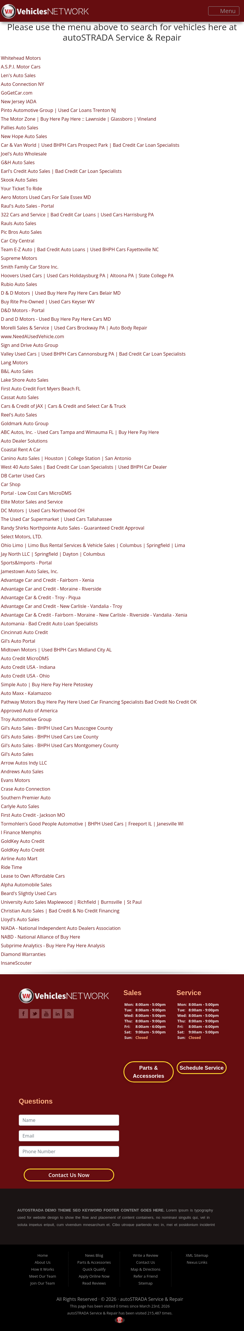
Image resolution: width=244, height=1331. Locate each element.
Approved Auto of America (29, 710)
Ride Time (11, 867)
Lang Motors (14, 362)
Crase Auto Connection (25, 789)
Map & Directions (145, 1269)
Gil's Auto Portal (18, 641)
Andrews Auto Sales (22, 771)
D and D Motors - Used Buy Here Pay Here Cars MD (56, 319)
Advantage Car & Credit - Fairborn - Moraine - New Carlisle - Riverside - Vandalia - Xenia (94, 615)
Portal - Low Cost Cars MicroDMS (36, 493)
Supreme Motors (19, 258)
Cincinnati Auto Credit (24, 632)
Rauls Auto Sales (18, 223)
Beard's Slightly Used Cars (28, 893)
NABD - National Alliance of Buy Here (40, 937)
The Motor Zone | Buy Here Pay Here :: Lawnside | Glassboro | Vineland (78, 119)
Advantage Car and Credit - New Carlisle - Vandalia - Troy (61, 606)
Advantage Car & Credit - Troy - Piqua (41, 597)
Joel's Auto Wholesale (24, 154)
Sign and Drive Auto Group (29, 345)
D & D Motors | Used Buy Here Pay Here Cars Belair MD (61, 293)
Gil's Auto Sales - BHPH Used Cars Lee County (49, 737)
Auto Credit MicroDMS (25, 658)
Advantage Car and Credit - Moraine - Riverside (51, 589)
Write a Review (145, 1255)
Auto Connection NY (22, 84)
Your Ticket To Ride (21, 188)
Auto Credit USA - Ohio (25, 676)
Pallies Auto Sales (19, 127)
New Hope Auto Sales (24, 136)
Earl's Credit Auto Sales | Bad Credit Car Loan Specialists (61, 171)
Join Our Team (42, 1283)
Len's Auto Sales (18, 75)
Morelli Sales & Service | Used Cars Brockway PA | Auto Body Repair (74, 328)
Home (42, 1255)
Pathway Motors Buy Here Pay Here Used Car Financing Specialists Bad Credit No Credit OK (99, 702)
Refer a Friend (146, 1276)
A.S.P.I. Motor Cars (20, 67)
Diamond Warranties (23, 954)
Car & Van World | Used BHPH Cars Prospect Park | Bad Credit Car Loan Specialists (90, 145)
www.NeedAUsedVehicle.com (32, 336)
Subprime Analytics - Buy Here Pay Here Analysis (53, 945)
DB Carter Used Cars (23, 475)
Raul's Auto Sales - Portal (27, 206)
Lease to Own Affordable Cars (33, 876)
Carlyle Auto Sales (20, 806)
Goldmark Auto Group (25, 423)
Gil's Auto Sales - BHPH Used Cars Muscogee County (56, 728)
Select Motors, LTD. (21, 536)
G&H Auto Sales (18, 162)
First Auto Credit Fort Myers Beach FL (40, 388)
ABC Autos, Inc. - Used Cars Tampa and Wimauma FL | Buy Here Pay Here (80, 432)
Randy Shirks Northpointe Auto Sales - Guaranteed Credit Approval (72, 528)
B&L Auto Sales (17, 371)
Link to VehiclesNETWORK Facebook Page (23, 1013)
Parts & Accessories (94, 1262)
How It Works (42, 1269)
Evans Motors (15, 780)
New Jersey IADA (18, 101)
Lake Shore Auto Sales (24, 380)
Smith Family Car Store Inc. (29, 267)
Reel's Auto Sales (19, 415)
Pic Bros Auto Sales (21, 232)
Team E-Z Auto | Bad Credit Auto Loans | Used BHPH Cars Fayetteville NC (80, 249)
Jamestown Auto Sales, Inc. (29, 571)
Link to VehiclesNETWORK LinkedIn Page (57, 1013)
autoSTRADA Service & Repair (151, 1299)
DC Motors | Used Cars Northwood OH (43, 510)
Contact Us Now (68, 1174)
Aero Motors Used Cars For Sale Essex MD (46, 197)
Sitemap (145, 1283)
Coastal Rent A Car (20, 449)
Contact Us (145, 1262)
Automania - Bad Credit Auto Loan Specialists (49, 623)
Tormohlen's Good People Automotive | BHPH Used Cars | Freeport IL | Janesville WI (92, 824)
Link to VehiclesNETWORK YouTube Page (46, 1013)
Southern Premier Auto (26, 797)
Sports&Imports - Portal (26, 562)
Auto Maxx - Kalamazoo (26, 693)
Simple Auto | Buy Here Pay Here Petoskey (47, 684)
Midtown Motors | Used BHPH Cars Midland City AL (56, 650)
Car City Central (17, 241)
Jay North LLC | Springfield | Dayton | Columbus (53, 554)
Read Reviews (94, 1283)
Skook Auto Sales (19, 180)
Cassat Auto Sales (20, 397)
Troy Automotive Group (26, 719)
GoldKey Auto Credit (23, 841)
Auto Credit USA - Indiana (28, 667)
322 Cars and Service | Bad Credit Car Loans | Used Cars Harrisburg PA (77, 214)
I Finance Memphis (21, 832)
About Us (43, 1262)
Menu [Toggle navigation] (224, 11)
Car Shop (11, 484)
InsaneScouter (16, 963)
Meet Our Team (42, 1276)
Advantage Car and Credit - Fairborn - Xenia (47, 580)
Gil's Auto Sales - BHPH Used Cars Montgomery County (60, 745)
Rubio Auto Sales (19, 284)
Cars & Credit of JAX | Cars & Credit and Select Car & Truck (63, 406)
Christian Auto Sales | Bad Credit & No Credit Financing (60, 911)
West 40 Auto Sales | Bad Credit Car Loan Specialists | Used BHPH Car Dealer (84, 467)
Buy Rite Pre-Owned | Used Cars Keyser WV (48, 301)
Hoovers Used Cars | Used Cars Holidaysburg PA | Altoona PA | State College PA (87, 275)
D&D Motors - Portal (22, 310)
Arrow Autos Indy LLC (24, 763)
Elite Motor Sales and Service (32, 502)
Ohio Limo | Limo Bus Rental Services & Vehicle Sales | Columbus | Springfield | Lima (93, 545)
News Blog (94, 1255)
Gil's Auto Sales (17, 754)
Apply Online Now (94, 1276)
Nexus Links (197, 1262)
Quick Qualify (94, 1269)
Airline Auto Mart (19, 858)
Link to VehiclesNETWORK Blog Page (69, 1013)
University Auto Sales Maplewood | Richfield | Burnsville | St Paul (71, 902)
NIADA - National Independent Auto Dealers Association (61, 928)
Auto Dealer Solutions (24, 441)
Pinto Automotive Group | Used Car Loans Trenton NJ (58, 110)
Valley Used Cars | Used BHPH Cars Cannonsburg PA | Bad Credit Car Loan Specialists (93, 354)
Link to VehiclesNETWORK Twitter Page (34, 1013)
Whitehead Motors (21, 58)
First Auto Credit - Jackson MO (33, 815)
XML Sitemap (197, 1255)
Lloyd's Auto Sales (20, 919)
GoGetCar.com (16, 93)
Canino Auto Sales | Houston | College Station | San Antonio (66, 458)
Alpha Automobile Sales (26, 884)
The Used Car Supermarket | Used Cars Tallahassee (56, 519)
